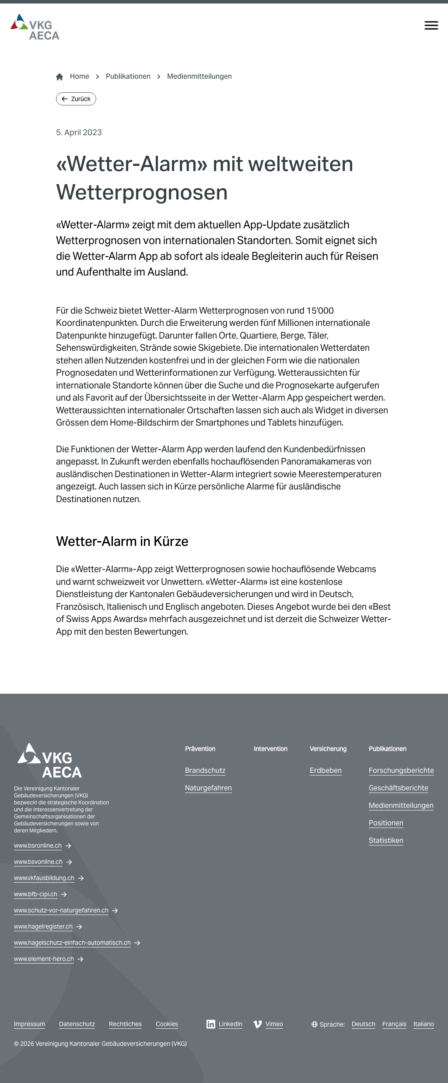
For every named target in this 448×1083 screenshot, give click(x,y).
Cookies (167, 1024)
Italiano (423, 1024)
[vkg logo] (35, 27)
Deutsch (363, 1024)
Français (394, 1024)
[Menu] (431, 25)
